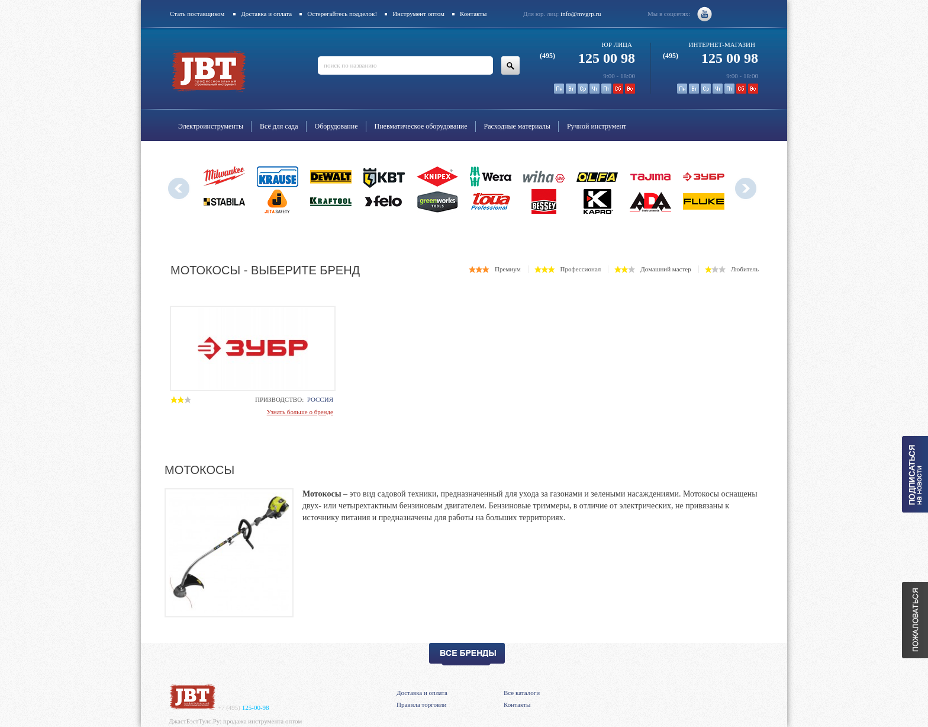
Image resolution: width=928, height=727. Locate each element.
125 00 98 (587, 58)
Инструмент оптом (418, 13)
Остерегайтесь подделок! (342, 13)
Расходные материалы (517, 126)
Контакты (473, 13)
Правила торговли (421, 704)
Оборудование (336, 126)
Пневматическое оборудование (421, 126)
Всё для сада (279, 126)
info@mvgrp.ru (580, 13)
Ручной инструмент (596, 126)
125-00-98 (243, 707)
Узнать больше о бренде (300, 411)
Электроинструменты (210, 126)
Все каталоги (522, 692)
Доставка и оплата (266, 13)
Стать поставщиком (197, 13)
